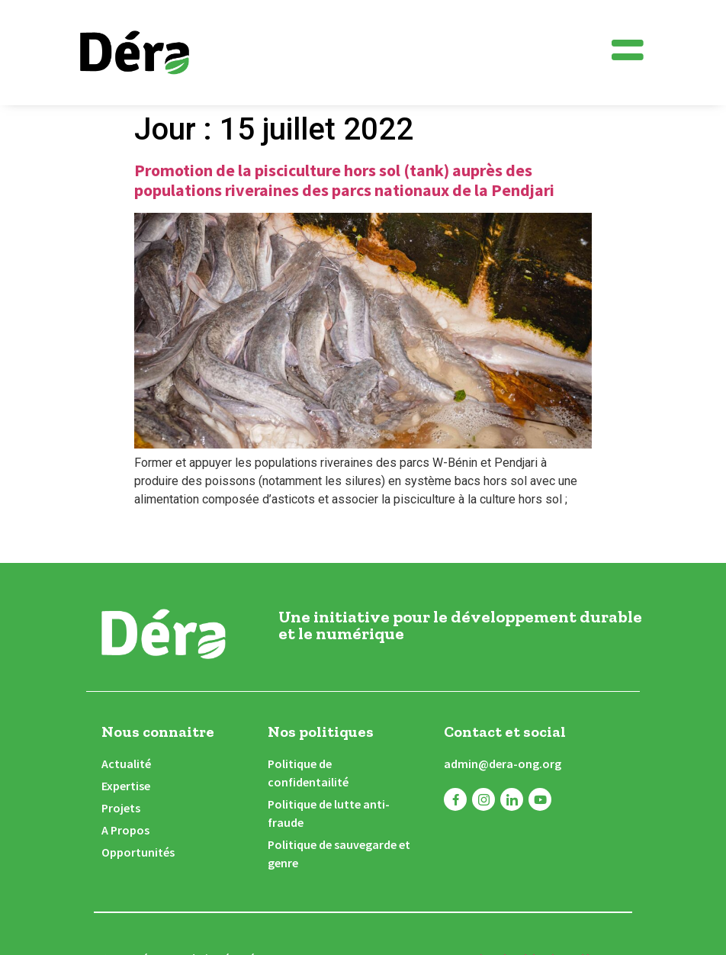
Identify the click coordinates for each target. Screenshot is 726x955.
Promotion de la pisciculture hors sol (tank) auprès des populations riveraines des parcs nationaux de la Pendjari (344, 180)
